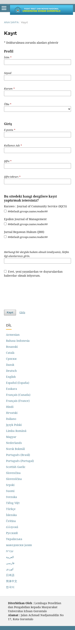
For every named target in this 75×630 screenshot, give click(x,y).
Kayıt (10, 312)
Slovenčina (13, 473)
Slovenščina (14, 479)
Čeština (11, 521)
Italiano (11, 419)
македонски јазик (19, 545)
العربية (10, 557)
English (11, 377)
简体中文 (11, 581)
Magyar (11, 437)
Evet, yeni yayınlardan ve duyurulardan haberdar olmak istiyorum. (33, 273)
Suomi (10, 491)
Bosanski (12, 347)
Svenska (11, 497)
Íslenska (11, 515)
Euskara (11, 389)
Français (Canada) (18, 395)
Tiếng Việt (13, 503)
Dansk (10, 365)
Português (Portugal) (20, 461)
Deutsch (11, 371)
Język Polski (14, 425)
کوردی (10, 569)
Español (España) (17, 383)
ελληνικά (12, 527)
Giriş (22, 312)
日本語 (10, 575)
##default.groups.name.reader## (26, 211)
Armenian (13, 335)
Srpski (10, 485)
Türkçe (11, 509)
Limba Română (16, 431)
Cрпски (11, 359)
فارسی (10, 563)
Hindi (9, 407)
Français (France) (18, 401)
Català (10, 353)
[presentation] (34, 291)
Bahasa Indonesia (18, 341)
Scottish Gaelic (15, 467)
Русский (12, 533)
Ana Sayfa (11, 22)
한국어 (10, 587)
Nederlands (14, 443)
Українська (14, 539)
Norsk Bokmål (15, 449)
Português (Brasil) (18, 455)
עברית (9, 551)
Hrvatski (11, 413)
